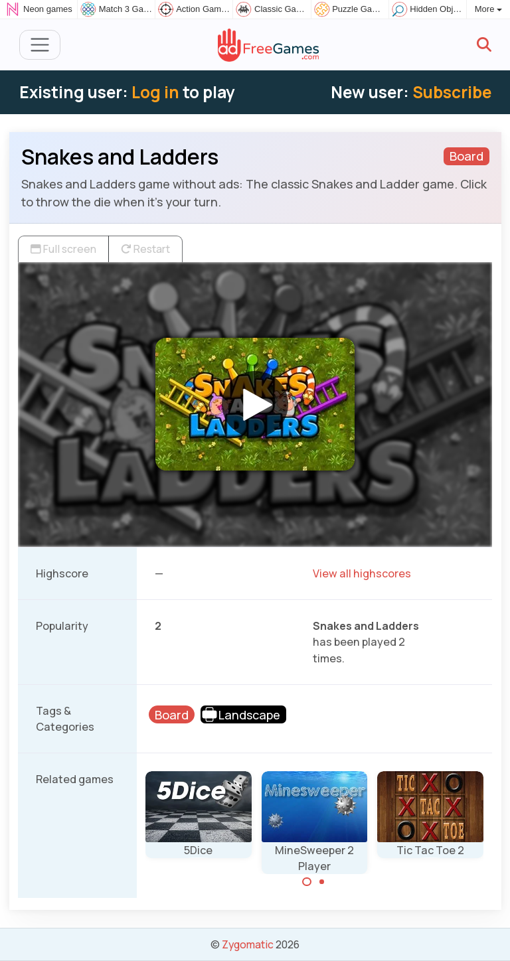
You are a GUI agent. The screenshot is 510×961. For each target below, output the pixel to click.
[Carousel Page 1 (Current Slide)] (306, 882)
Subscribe (451, 92)
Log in (155, 92)
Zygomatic (248, 944)
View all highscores (362, 573)
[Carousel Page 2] (322, 882)
